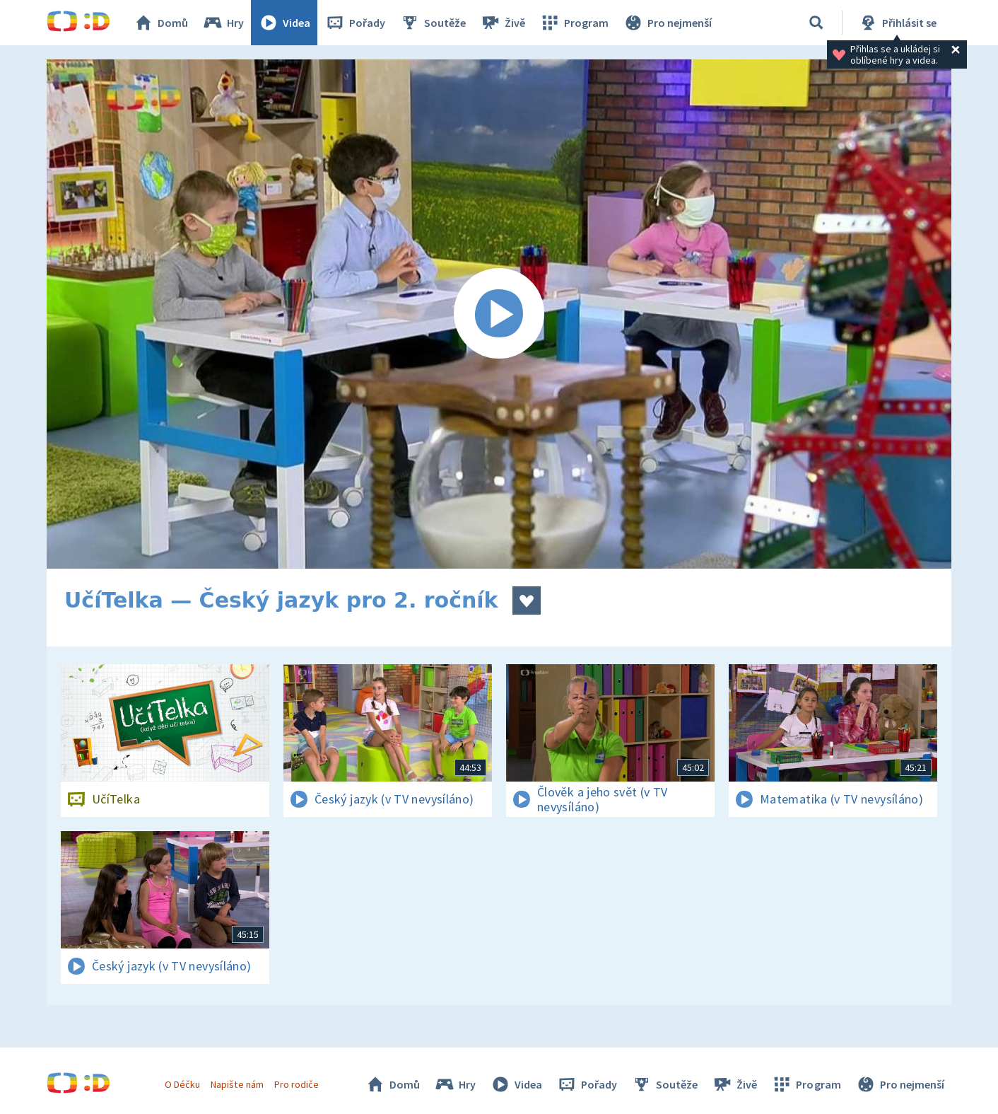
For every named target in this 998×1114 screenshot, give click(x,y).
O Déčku (182, 1084)
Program (574, 22)
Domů (160, 22)
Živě (502, 22)
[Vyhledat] (816, 22)
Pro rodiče (296, 1084)
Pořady (354, 22)
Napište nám (237, 1084)
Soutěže (432, 22)
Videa (284, 22)
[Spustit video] (499, 314)
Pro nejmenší (667, 22)
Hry (223, 22)
